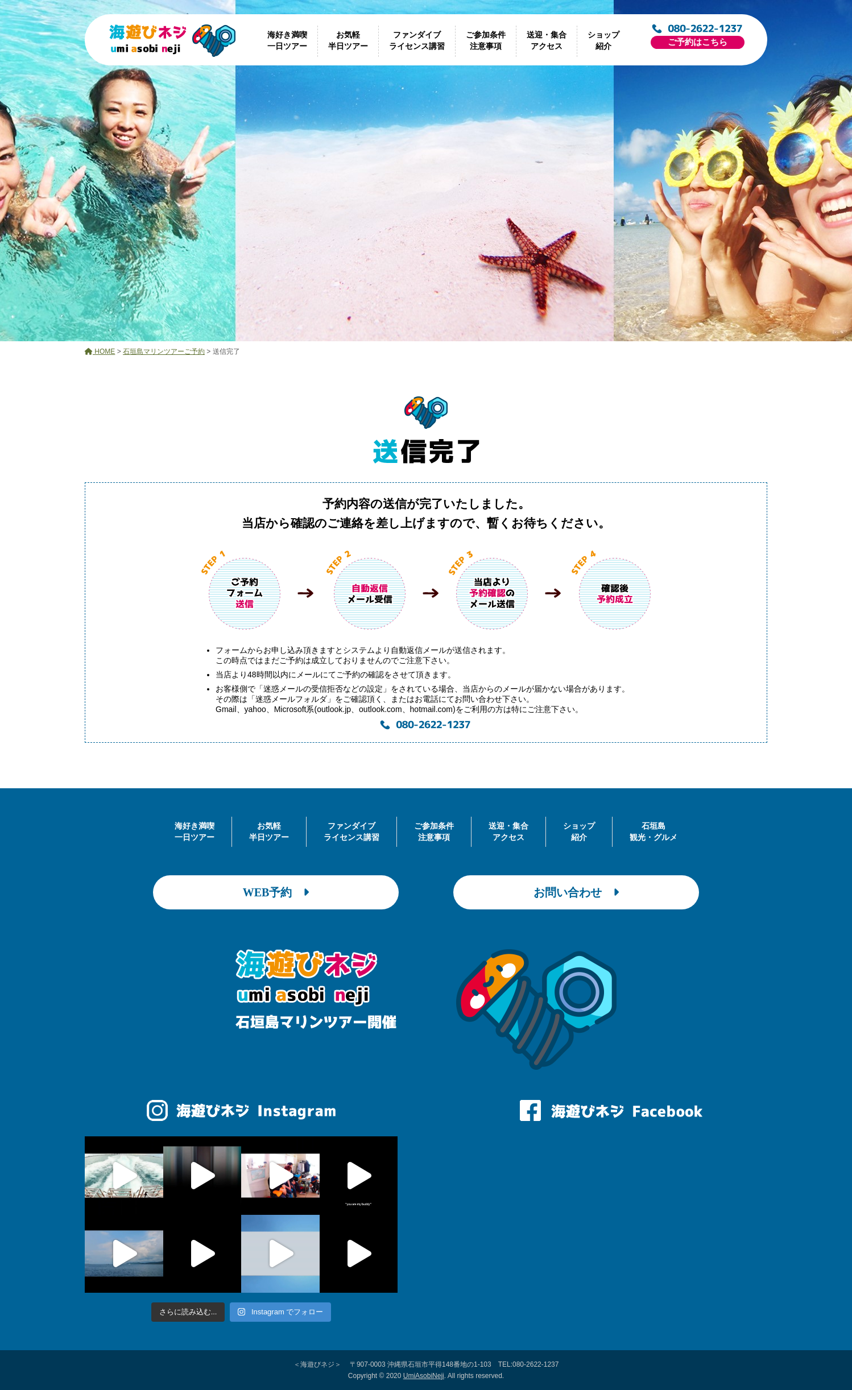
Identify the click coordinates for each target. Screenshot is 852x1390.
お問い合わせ (576, 892)
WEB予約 (276, 892)
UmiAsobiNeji (423, 1376)
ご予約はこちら (697, 42)
